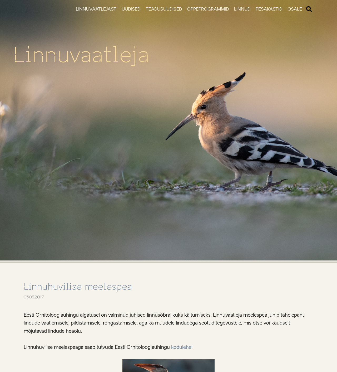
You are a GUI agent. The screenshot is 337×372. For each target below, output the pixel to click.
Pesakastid (269, 9)
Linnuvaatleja (81, 54)
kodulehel (181, 347)
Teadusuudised (164, 9)
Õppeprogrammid (208, 9)
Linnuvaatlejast (96, 9)
